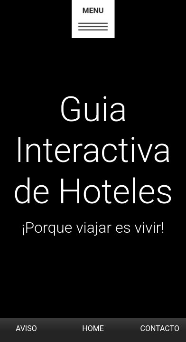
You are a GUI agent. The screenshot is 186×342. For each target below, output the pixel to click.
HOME (92, 328)
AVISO (26, 328)
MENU (93, 10)
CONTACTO (159, 328)
